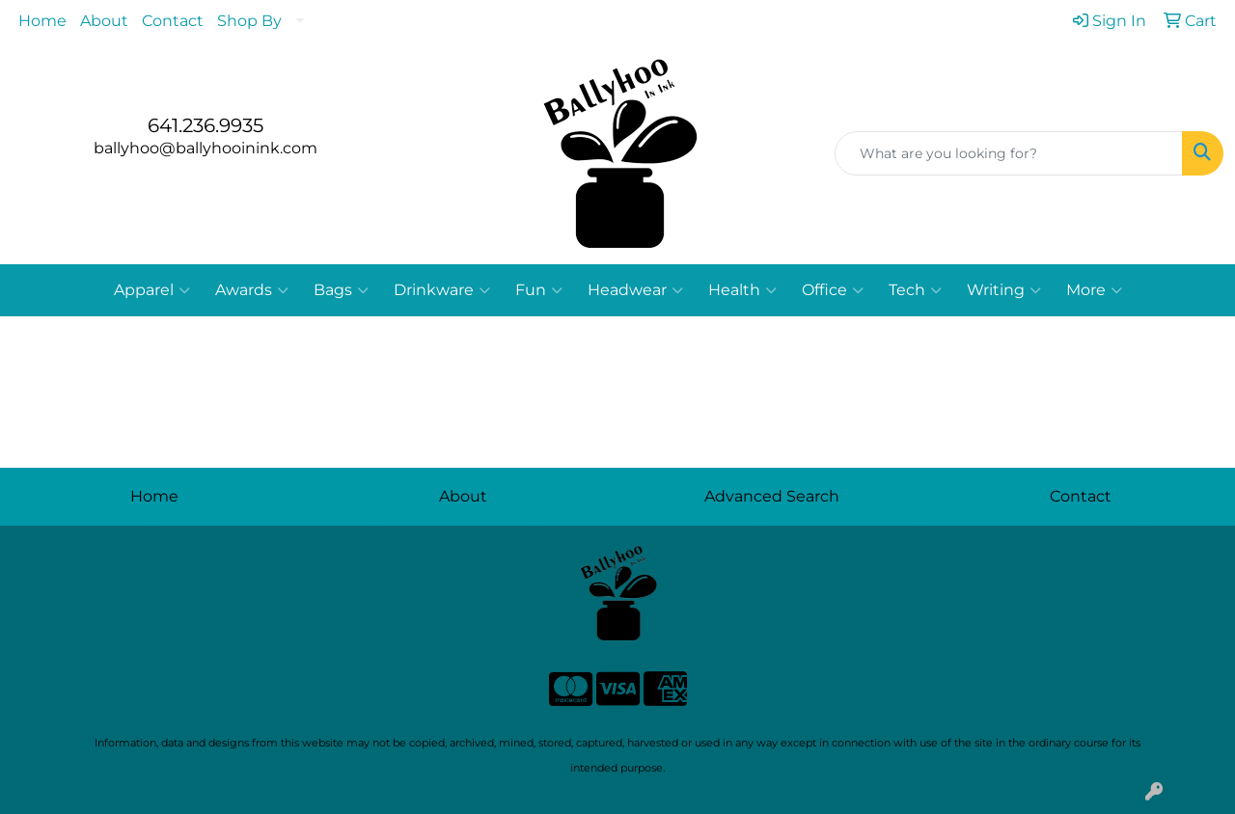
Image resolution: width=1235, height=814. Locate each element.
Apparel (152, 290)
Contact (173, 21)
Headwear (635, 290)
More (1094, 290)
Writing (1004, 290)
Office (833, 290)
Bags (341, 290)
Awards (251, 290)
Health (742, 290)
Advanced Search (771, 496)
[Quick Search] (1009, 153)
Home (42, 21)
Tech (915, 290)
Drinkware (442, 290)
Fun (539, 290)
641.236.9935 (205, 125)
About (104, 21)
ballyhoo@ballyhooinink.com (205, 148)
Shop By (249, 21)
